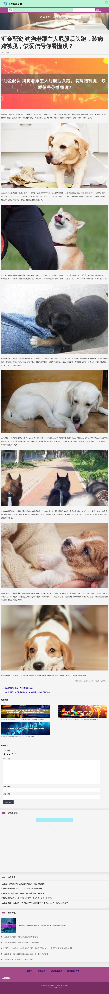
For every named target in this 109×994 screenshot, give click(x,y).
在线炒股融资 (56, 971)
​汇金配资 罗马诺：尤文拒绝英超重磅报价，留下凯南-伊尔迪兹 (25, 954)
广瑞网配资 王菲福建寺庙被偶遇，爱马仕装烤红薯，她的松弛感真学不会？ (42, 925)
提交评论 (8, 802)
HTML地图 (64, 985)
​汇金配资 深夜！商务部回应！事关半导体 (18, 959)
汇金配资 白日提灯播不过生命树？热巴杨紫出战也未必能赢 (22, 893)
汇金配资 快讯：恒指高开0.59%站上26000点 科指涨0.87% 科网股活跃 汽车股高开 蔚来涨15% (35, 903)
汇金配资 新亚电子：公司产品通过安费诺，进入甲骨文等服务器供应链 (26, 898)
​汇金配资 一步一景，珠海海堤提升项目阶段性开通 (21, 942)
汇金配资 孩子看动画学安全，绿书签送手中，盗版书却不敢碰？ (30, 692)
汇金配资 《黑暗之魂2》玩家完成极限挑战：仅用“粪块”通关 (23, 884)
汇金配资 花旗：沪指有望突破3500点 (21, 688)
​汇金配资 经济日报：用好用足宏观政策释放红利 (20, 937)
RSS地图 (57, 985)
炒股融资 (41, 971)
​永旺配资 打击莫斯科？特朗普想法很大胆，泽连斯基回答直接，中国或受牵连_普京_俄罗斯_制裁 (38, 948)
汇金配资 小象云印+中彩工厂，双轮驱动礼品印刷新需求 (21, 889)
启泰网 (30, 971)
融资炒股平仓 (73, 971)
